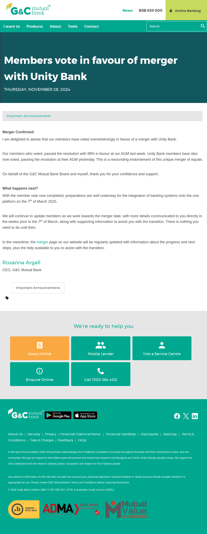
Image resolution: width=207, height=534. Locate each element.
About (50, 26)
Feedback (65, 440)
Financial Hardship (121, 434)
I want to (10, 26)
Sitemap (170, 434)
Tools (66, 26)
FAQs (82, 440)
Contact (83, 26)
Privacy (50, 434)
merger (42, 242)
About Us (15, 434)
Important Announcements (28, 116)
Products (32, 26)
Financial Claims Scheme (80, 434)
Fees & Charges (42, 440)
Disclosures (149, 434)
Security (34, 434)
